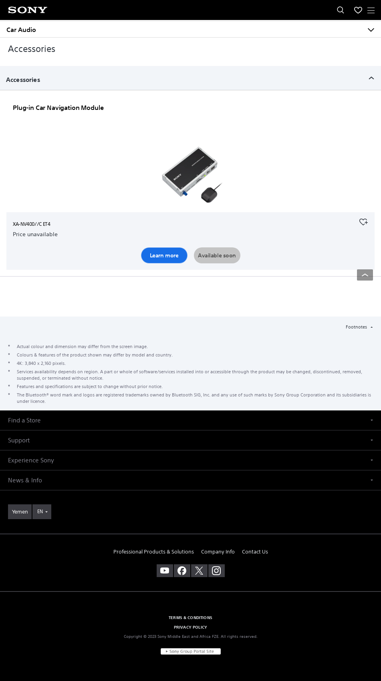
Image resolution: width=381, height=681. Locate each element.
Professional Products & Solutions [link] (153, 551)
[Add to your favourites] (363, 221)
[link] (20, 511)
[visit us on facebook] (182, 570)
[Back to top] (365, 275)
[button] (190, 420)
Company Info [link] (218, 551)
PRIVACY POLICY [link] (190, 627)
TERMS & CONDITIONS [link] (190, 617)
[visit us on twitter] (199, 570)
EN (40, 511)
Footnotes (357, 327)
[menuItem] (358, 10)
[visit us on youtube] (165, 570)
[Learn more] (191, 177)
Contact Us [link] (255, 551)
